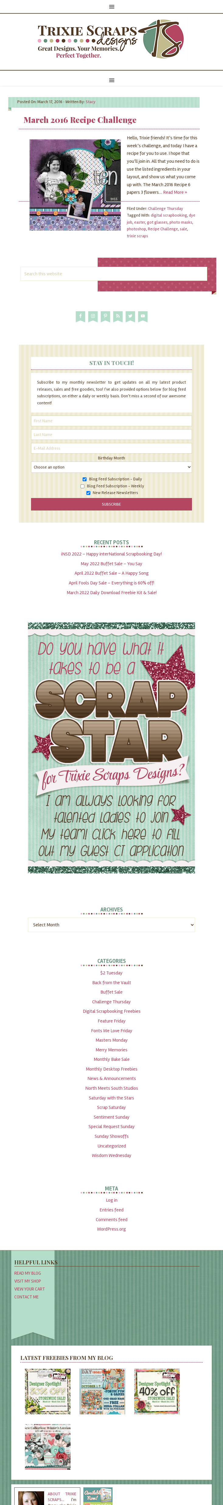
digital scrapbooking (169, 215)
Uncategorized (111, 1146)
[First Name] (111, 421)
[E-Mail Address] (111, 448)
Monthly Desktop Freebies (112, 1069)
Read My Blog (27, 1273)
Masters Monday (112, 1040)
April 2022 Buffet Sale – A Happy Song (112, 573)
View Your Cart (29, 1289)
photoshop (136, 229)
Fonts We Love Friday (111, 1031)
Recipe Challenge (163, 229)
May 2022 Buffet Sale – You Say (111, 564)
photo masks (180, 222)
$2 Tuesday (111, 973)
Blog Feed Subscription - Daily (115, 479)
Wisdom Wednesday (111, 1155)
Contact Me (26, 1297)
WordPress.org (111, 1229)
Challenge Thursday (165, 208)
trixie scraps (137, 236)
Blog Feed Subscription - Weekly (115, 486)
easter (139, 222)
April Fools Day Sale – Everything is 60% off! (111, 583)
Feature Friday (112, 1021)
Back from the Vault (111, 983)
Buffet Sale (111, 992)
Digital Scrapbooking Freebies (112, 1011)
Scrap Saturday (111, 1107)
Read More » (175, 192)
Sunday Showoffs (112, 1136)
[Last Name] (111, 434)
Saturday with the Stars (111, 1098)
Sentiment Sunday (112, 1117)
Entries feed (111, 1210)
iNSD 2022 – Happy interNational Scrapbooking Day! (111, 554)
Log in (111, 1200)
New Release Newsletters (115, 492)
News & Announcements (111, 1078)
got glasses (157, 222)
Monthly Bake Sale (112, 1059)
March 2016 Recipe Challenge (80, 119)
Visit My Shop (27, 1281)
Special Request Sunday (112, 1127)
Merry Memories (111, 1050)
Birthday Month (111, 458)
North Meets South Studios (111, 1088)
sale (183, 229)
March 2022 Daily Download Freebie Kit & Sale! (112, 593)
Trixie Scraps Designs (112, 39)
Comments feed (111, 1220)
